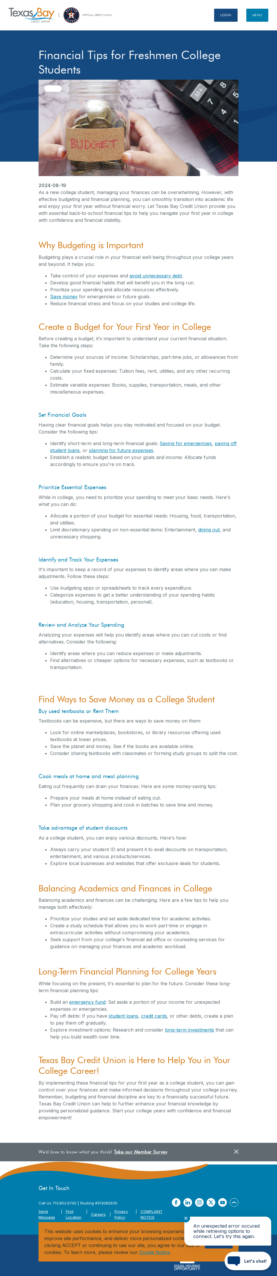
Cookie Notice (154, 1252)
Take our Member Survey (140, 1152)
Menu (257, 15)
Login (226, 15)
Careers (98, 1214)
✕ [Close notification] (186, 1218)
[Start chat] (248, 1261)
